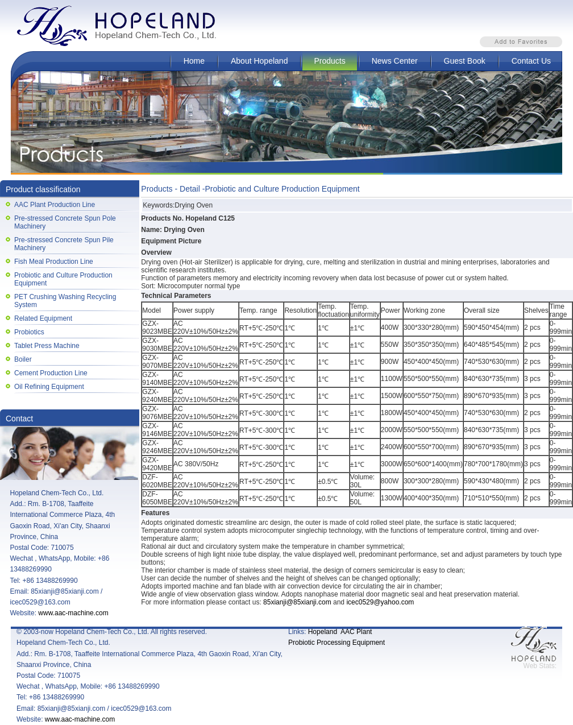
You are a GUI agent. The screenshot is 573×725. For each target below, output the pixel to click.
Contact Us (531, 60)
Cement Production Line (51, 373)
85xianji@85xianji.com (297, 602)
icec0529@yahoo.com (380, 602)
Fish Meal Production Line (53, 262)
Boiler (23, 359)
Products (329, 60)
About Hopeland (259, 60)
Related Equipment (43, 318)
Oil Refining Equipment (49, 387)
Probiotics (29, 332)
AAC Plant (356, 632)
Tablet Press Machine (47, 346)
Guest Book (464, 60)
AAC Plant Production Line (54, 205)
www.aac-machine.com (73, 613)
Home (194, 60)
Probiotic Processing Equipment (336, 643)
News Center (395, 60)
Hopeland (322, 632)
